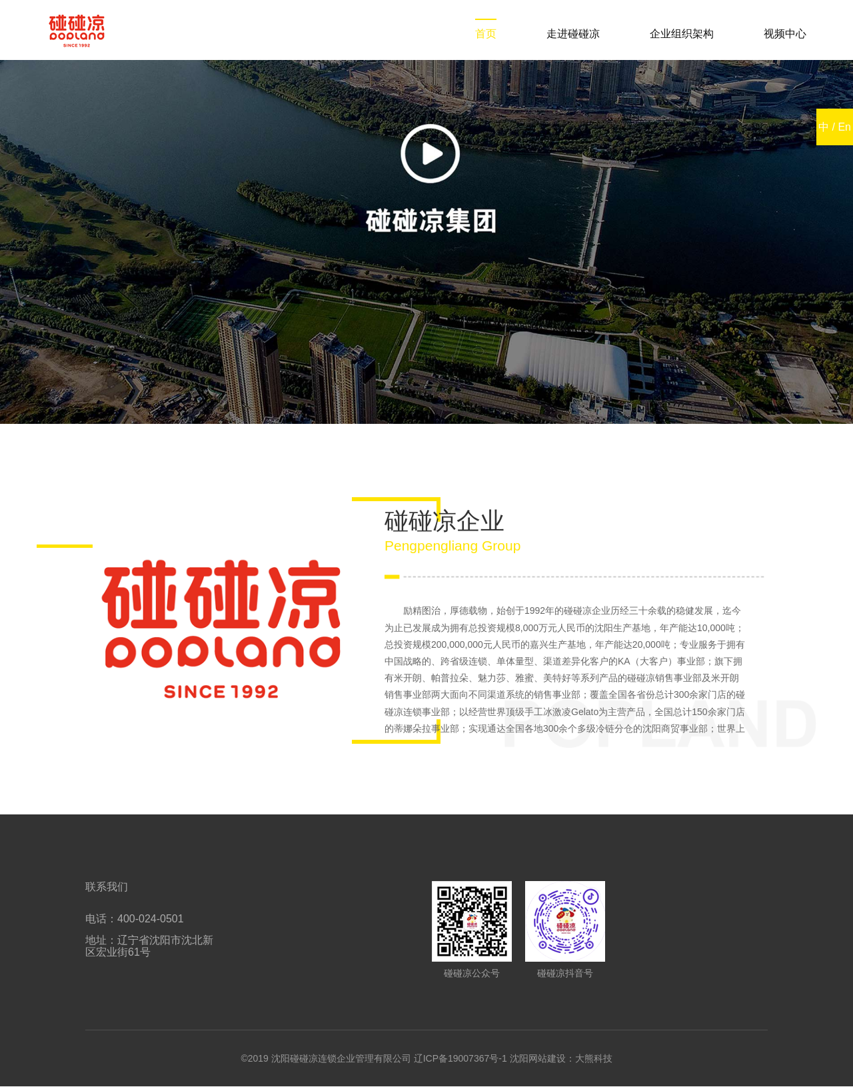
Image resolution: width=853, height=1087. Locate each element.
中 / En (834, 127)
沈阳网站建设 (538, 1058)
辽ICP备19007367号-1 (460, 1058)
